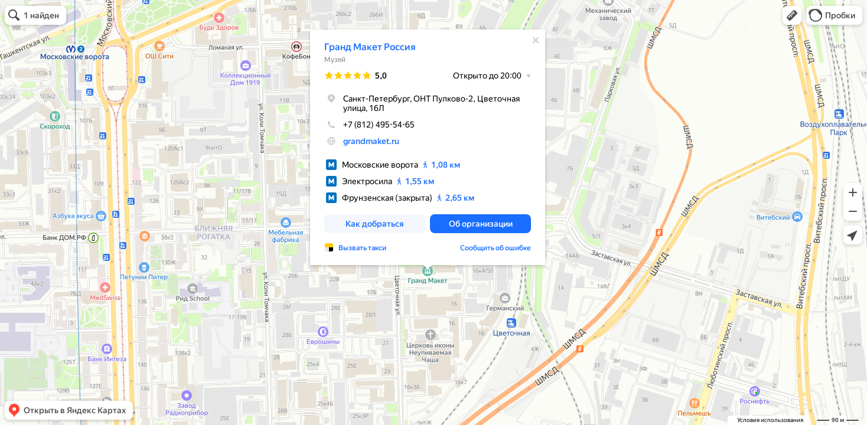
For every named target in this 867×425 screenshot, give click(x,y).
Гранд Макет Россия (370, 47)
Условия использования (770, 420)
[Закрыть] (535, 40)
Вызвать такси (362, 248)
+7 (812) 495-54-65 (369, 124)
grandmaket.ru (371, 141)
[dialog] (427, 147)
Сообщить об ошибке (495, 248)
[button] (792, 15)
